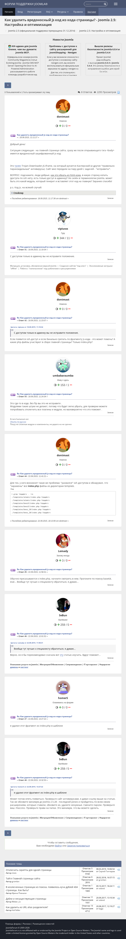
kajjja (101, 908)
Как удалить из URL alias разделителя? (27, 907)
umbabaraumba (63, 375)
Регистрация (34, 11)
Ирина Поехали (19, 893)
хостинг (24, 667)
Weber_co (16, 901)
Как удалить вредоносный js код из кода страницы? (43, 135)
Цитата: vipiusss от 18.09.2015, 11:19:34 (27, 327)
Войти (58, 845)
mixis (14, 873)
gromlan (15, 881)
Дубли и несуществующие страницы (26, 898)
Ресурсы (63, 11)
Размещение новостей (43, 923)
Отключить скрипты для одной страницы (28, 869)
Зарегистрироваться (78, 845)
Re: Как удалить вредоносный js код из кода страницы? (44, 247)
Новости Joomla (63, 39)
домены (14, 667)
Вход (20, 11)
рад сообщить (104, 59)
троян (18, 165)
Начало (9, 11)
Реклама (27, 923)
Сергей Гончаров (107, 871)
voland (102, 888)
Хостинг (92, 11)
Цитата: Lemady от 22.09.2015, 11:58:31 (27, 643)
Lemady (63, 551)
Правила (78, 11)
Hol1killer (16, 910)
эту (61, 654)
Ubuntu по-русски (18, 421)
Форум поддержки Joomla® (26, 4)
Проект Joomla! (103, 57)
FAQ (49, 11)
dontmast (63, 116)
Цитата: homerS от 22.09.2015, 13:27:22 (27, 787)
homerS (63, 698)
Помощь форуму (13, 923)
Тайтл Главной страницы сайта (23, 878)
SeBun (63, 615)
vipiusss (63, 228)
